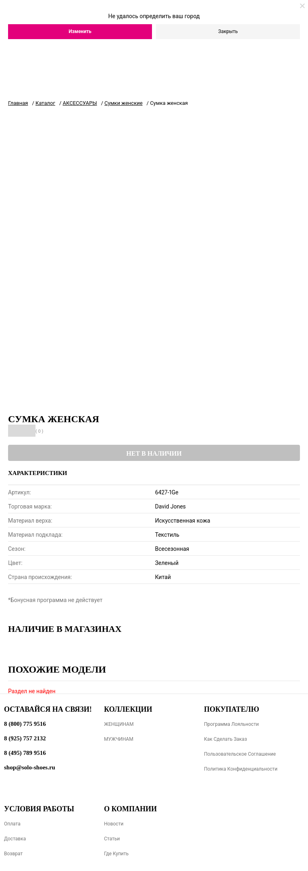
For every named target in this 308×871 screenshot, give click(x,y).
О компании (130, 809)
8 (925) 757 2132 (25, 738)
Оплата (12, 824)
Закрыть (227, 31)
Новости (113, 824)
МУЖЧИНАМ (118, 739)
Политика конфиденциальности (240, 769)
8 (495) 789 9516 (25, 753)
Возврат (13, 853)
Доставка (15, 839)
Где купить (116, 853)
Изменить (80, 31)
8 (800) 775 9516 (25, 724)
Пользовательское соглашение (240, 754)
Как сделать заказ (225, 739)
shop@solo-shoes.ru (29, 767)
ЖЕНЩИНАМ (118, 724)
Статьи (112, 839)
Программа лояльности (231, 724)
